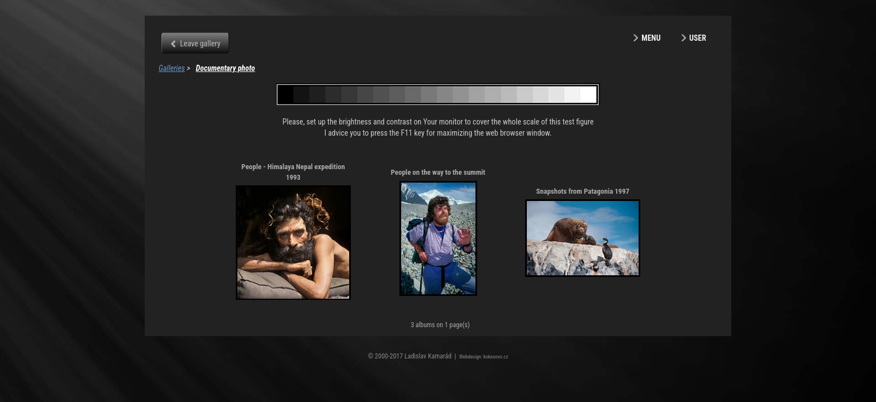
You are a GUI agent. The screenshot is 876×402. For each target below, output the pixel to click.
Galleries (172, 68)
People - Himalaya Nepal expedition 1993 (293, 171)
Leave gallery (200, 43)
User (697, 38)
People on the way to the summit (438, 172)
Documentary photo (225, 68)
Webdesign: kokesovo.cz (483, 357)
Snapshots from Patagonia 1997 (583, 191)
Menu (650, 38)
